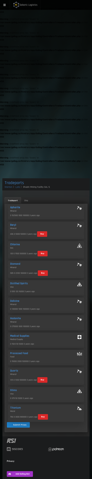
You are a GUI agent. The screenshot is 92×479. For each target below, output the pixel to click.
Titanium (15, 408)
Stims (13, 390)
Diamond (15, 264)
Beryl (13, 225)
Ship (26, 200)
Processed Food (19, 353)
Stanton (8, 187)
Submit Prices (20, 424)
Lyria (17, 187)
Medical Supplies (19, 336)
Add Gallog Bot (18, 474)
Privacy (10, 461)
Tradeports (14, 183)
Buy (42, 233)
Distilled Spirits (19, 283)
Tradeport (13, 200)
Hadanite (15, 318)
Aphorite (15, 207)
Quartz (14, 370)
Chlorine (15, 244)
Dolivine (14, 301)
